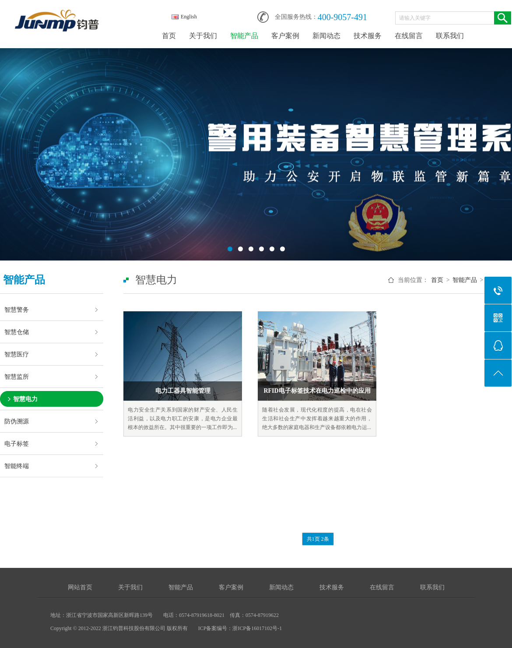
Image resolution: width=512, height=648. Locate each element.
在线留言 (409, 35)
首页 (169, 35)
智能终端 (16, 465)
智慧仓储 (16, 331)
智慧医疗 (16, 354)
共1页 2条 (318, 539)
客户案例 (285, 35)
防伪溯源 (16, 421)
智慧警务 (16, 309)
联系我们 (450, 35)
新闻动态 (326, 35)
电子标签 (16, 443)
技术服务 (368, 35)
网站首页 (80, 587)
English (184, 17)
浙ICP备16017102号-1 (257, 628)
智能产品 (244, 35)
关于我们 (203, 35)
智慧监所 (16, 376)
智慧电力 (25, 398)
